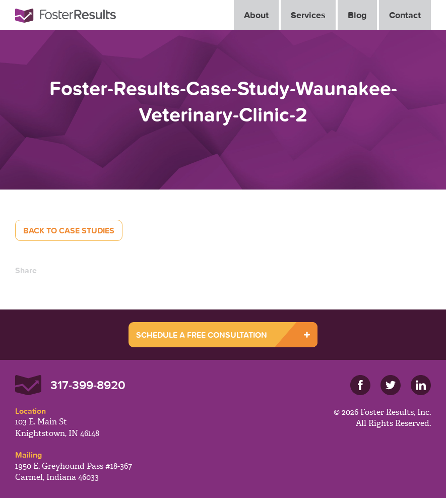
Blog (357, 15)
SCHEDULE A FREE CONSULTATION (201, 335)
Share (26, 270)
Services (308, 15)
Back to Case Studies (68, 230)
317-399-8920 (87, 385)
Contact (405, 15)
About (256, 15)
